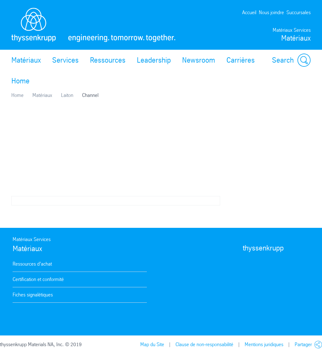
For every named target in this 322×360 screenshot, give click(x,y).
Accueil (249, 12)
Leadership (154, 60)
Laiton (67, 95)
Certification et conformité (38, 279)
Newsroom (198, 60)
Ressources (107, 60)
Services (65, 60)
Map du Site (152, 344)
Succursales (298, 12)
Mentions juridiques (264, 344)
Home (20, 80)
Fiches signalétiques (33, 295)
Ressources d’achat (32, 264)
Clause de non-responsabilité (204, 344)
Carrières (240, 60)
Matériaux (26, 60)
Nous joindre (271, 12)
